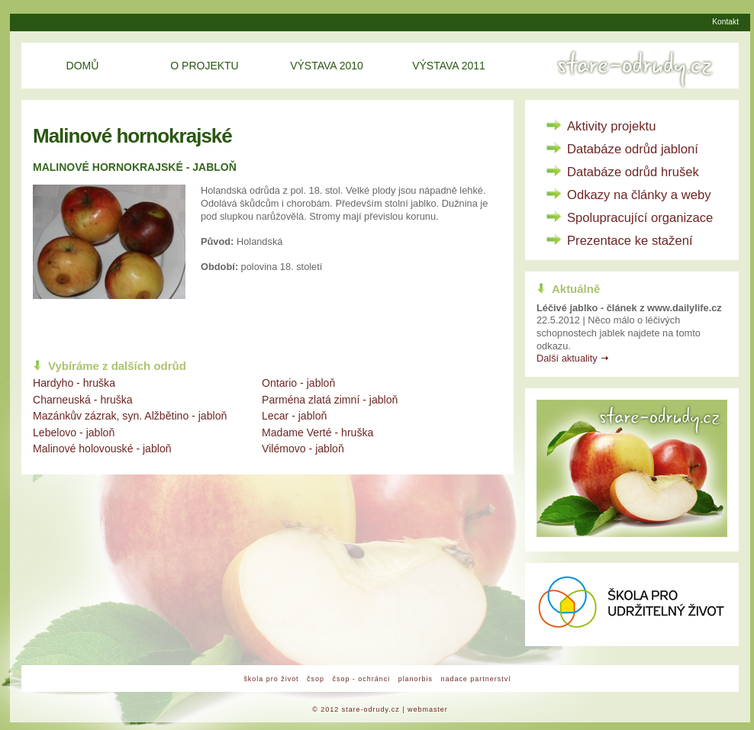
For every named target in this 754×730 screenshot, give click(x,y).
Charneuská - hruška (83, 400)
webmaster (428, 709)
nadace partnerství (475, 679)
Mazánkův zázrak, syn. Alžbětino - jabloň (130, 416)
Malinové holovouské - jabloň (102, 448)
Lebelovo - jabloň (73, 432)
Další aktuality (567, 358)
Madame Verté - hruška (317, 432)
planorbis (415, 679)
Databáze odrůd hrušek (633, 172)
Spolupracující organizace (640, 218)
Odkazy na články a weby (639, 195)
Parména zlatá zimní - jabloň (330, 400)
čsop (315, 679)
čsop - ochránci (361, 679)
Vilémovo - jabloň (303, 448)
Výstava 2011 (448, 65)
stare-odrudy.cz (371, 709)
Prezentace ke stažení (630, 240)
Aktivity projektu (611, 126)
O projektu (204, 65)
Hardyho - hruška (74, 383)
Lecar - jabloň (294, 416)
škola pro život (270, 679)
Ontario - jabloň (298, 383)
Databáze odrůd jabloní (632, 149)
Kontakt (725, 22)
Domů (82, 65)
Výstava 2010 (326, 65)
